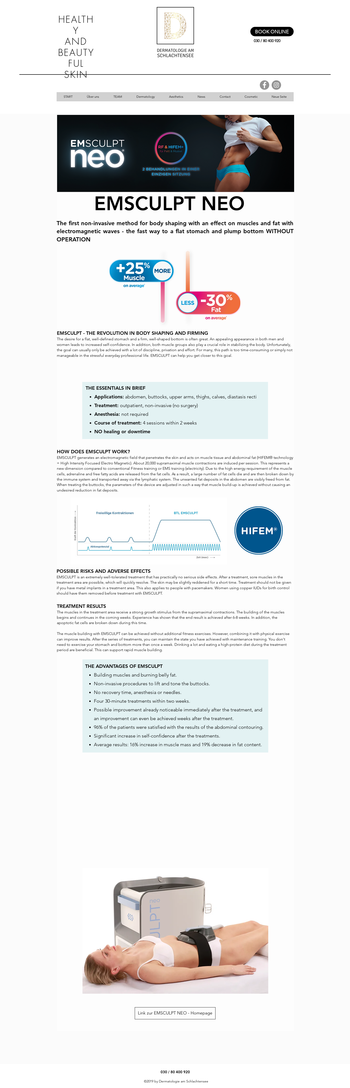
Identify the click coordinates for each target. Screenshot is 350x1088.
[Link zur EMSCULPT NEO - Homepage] (175, 1013)
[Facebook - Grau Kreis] (264, 85)
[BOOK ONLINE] (272, 31)
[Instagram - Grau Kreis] (276, 85)
